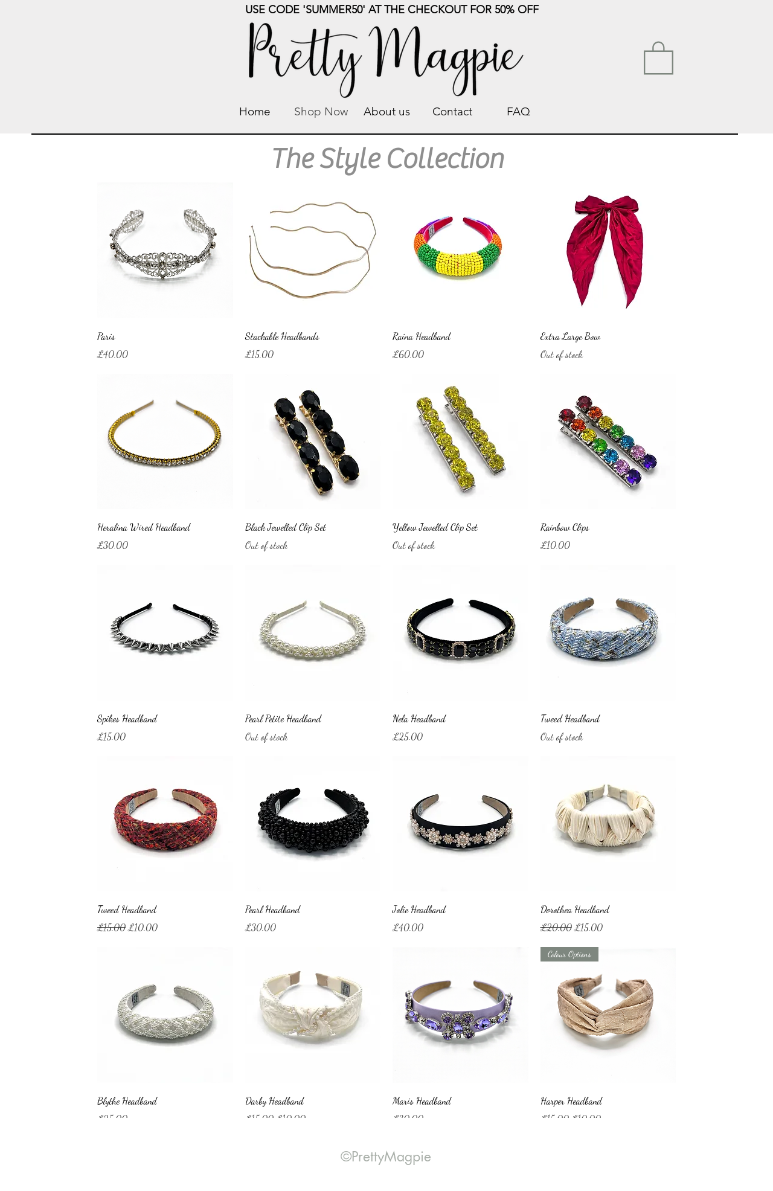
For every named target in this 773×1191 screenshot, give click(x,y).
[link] (658, 56)
